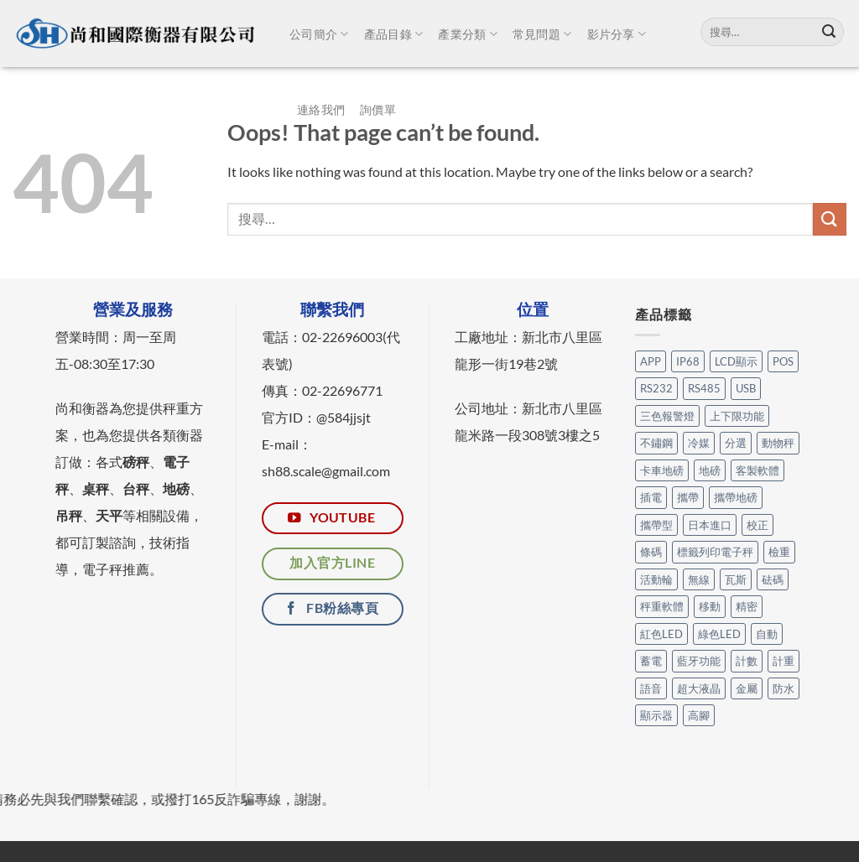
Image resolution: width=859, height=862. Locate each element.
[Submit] (829, 32)
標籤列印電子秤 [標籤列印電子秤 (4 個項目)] (715, 551)
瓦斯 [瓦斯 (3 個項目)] (736, 579)
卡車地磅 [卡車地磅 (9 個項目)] (662, 470)
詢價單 (378, 109)
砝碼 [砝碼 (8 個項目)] (773, 579)
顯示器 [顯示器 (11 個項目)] (656, 715)
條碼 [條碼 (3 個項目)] (651, 551)
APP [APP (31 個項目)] (650, 361)
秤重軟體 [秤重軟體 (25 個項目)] (662, 606)
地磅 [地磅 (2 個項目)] (710, 470)
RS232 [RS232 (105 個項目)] (656, 388)
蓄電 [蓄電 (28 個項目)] (651, 660)
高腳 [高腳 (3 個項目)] (699, 715)
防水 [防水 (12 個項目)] (783, 688)
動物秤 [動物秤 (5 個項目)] (778, 442)
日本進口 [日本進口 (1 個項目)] (709, 525)
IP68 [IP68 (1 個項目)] (688, 361)
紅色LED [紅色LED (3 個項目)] (661, 634)
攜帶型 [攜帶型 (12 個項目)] (656, 525)
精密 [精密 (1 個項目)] (746, 606)
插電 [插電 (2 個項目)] (651, 497)
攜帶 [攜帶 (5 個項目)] (688, 497)
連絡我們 (321, 109)
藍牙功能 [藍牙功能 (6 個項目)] (699, 660)
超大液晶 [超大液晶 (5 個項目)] (699, 688)
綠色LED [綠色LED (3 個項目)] (719, 634)
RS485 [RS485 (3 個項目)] (704, 388)
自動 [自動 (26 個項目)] (767, 634)
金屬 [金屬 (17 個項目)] (746, 688)
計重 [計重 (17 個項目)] (783, 660)
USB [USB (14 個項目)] (746, 388)
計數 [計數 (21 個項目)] (746, 660)
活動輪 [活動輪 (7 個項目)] (656, 579)
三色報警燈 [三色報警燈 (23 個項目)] (667, 416)
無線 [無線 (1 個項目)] (699, 579)
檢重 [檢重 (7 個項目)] (779, 551)
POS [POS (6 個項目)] (783, 361)
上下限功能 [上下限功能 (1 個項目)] (737, 416)
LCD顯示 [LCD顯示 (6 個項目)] (736, 361)
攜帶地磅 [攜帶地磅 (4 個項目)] (735, 497)
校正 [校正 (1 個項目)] (757, 525)
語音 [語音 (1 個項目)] (651, 688)
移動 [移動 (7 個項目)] (710, 606)
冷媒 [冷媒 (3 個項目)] (699, 442)
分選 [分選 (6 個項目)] (736, 442)
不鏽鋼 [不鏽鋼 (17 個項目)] (656, 442)
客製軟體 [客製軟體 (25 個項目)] (757, 470)
